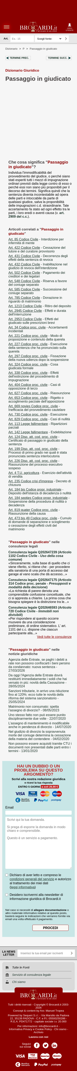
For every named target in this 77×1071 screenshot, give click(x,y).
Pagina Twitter (45, 1044)
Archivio (38, 1032)
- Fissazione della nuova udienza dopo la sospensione (38, 357)
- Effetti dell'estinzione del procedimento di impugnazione (33, 376)
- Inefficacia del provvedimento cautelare (36, 408)
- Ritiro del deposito (39, 306)
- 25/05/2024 (38, 696)
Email (9, 807)
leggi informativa (23, 887)
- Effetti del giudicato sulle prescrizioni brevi (33, 320)
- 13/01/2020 (40, 747)
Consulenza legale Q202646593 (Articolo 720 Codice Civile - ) (39, 611)
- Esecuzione (37, 414)
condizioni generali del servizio (32, 879)
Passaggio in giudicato (43, 48)
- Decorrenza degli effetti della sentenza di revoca (38, 257)
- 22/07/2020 (37, 716)
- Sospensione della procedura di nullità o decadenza (39, 501)
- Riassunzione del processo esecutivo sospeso (35, 464)
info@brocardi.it (48, 1026)
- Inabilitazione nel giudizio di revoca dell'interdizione (37, 266)
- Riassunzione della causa (34, 511)
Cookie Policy (43, 1029)
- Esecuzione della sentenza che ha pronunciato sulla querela (37, 347)
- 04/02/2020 (39, 735)
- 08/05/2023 (33, 708)
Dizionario (11, 48)
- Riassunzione (39, 393)
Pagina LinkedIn (54, 1044)
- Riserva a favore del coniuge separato (37, 282)
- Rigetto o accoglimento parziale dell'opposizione (36, 399)
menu (6, 26)
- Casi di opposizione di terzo (34, 386)
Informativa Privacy (20, 1029)
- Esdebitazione (39, 432)
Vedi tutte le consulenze (54, 637)
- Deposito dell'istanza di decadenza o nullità (39, 491)
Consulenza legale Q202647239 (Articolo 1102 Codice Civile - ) (39, 555)
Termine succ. (57, 58)
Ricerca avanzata (72, 38)
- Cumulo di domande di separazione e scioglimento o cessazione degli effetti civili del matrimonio (39, 523)
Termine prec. (19, 58)
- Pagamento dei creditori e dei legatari (36, 274)
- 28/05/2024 (37, 681)
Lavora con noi (38, 1036)
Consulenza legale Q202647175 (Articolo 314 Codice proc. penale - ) (39, 583)
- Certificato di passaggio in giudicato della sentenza (38, 440)
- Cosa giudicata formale (33, 366)
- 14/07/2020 (39, 725)
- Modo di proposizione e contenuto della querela (36, 337)
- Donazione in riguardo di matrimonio (35, 299)
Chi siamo (60, 1029)
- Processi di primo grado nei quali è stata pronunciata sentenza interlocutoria (37, 452)
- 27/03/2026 (39, 665)
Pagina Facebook (37, 1044)
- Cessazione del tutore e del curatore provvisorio (36, 249)
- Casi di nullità (39, 419)
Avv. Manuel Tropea (52, 1010)
